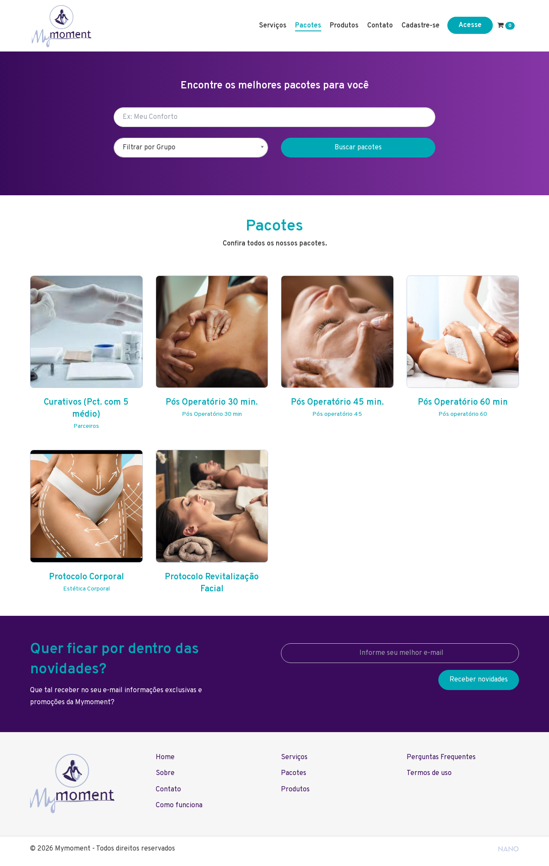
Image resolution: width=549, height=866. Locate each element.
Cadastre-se (420, 25)
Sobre (165, 773)
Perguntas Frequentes (441, 757)
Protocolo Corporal (86, 577)
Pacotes (308, 25)
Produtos (344, 25)
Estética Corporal (86, 589)
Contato (380, 25)
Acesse (470, 25)
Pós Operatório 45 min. (337, 402)
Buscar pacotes (358, 147)
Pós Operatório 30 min (212, 414)
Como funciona (179, 805)
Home (165, 757)
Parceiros (86, 426)
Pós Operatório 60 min (463, 402)
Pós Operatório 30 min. (212, 402)
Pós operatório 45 (337, 414)
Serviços (273, 25)
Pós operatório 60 (462, 414)
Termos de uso (429, 773)
